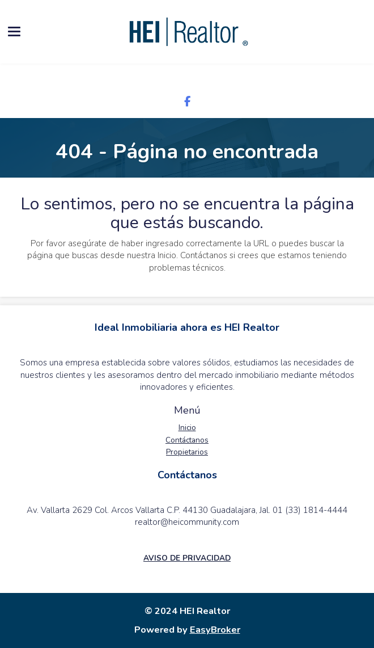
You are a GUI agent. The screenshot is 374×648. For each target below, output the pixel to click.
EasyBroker (215, 629)
